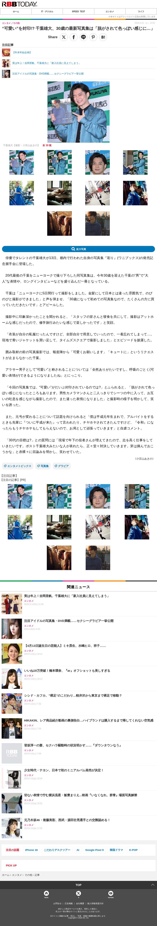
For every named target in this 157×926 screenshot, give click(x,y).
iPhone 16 (31, 850)
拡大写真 (81, 249)
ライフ (141, 11)
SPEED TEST (78, 11)
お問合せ (57, 904)
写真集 (45, 466)
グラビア (63, 466)
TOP (79, 885)
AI (77, 850)
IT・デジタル (47, 11)
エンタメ (110, 11)
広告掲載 (69, 904)
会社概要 (80, 904)
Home (46, 897)
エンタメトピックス (19, 466)
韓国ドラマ (116, 850)
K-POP (133, 850)
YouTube (111, 897)
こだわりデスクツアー (57, 850)
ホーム (16, 11)
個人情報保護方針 (95, 904)
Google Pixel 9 (94, 850)
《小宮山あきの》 (144, 458)
